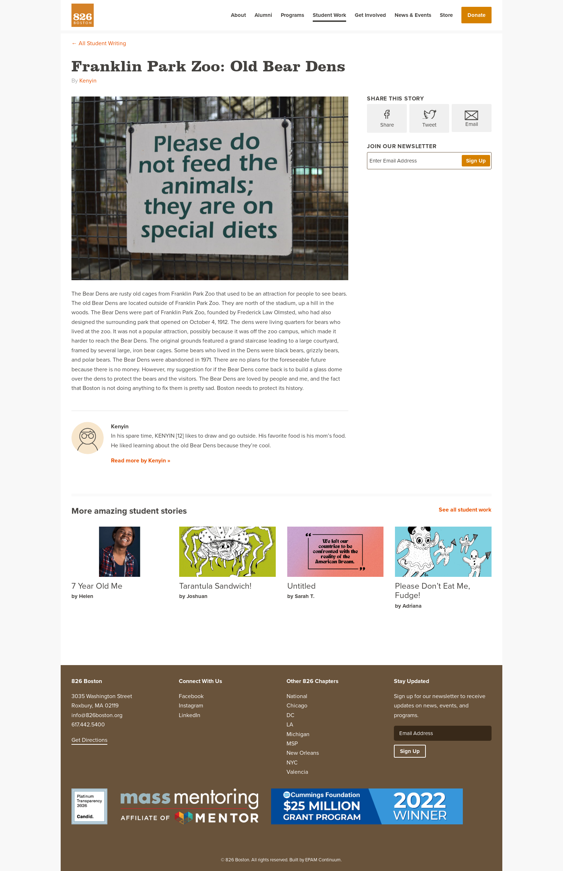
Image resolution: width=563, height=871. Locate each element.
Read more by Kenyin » (140, 460)
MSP (292, 743)
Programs (292, 15)
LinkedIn (189, 715)
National (297, 696)
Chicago (297, 705)
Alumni (263, 15)
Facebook (191, 696)
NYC (292, 762)
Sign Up (476, 161)
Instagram (191, 705)
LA (290, 724)
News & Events (413, 15)
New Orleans (303, 753)
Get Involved (370, 15)
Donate (476, 15)
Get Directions (89, 740)
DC (290, 715)
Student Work (329, 15)
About (238, 15)
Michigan (298, 734)
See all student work (465, 509)
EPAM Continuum (323, 859)
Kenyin (88, 80)
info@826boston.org (96, 715)
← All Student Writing (98, 43)
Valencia (297, 772)
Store (446, 15)
